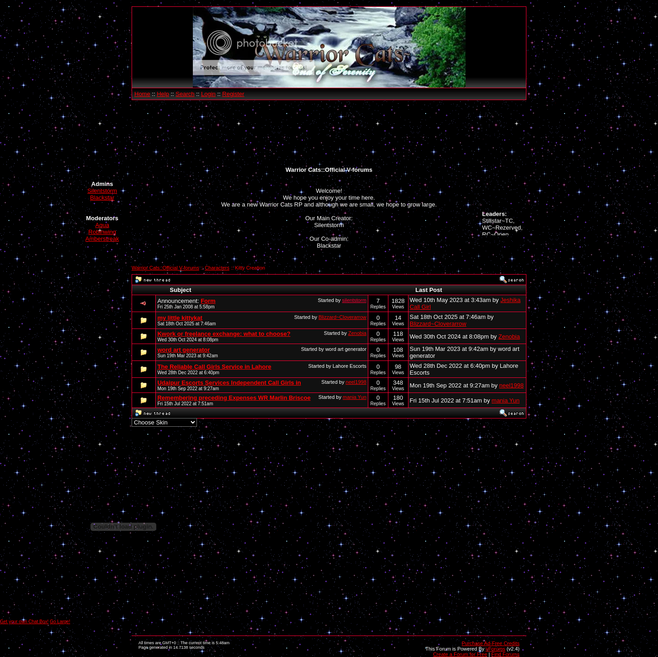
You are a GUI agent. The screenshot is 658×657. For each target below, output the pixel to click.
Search (184, 93)
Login (208, 93)
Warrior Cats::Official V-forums (165, 267)
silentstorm (354, 300)
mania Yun (354, 397)
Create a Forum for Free (460, 654)
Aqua (102, 225)
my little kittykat (179, 317)
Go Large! (60, 621)
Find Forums (505, 654)
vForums (495, 649)
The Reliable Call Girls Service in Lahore (214, 366)
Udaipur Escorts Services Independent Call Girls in (229, 382)
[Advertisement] (329, 133)
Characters (217, 267)
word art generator (183, 349)
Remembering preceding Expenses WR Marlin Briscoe (233, 397)
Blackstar (102, 197)
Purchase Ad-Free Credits (491, 643)
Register (233, 93)
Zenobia (357, 333)
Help (163, 93)
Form (208, 300)
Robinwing (102, 231)
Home (142, 93)
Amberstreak (102, 238)
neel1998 (356, 382)
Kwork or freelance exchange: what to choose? (223, 333)
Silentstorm (102, 190)
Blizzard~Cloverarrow (342, 317)
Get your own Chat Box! (24, 621)
